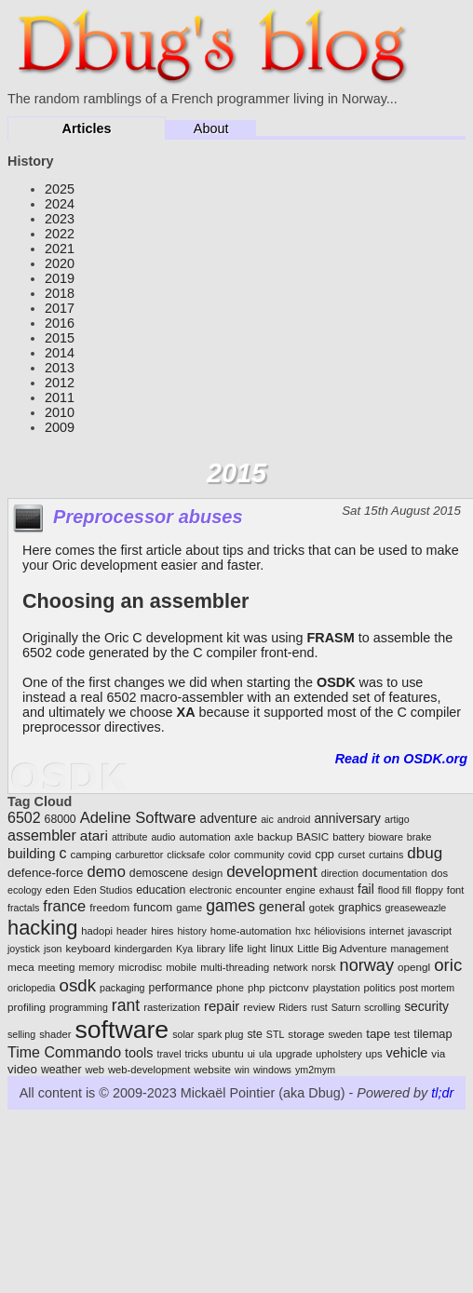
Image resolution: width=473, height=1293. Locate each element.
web (94, 1069)
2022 (59, 233)
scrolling (382, 1007)
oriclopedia (31, 987)
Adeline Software (138, 818)
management (420, 948)
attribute (130, 836)
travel (169, 1053)
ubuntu (227, 1053)
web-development (149, 1069)
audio (163, 836)
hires (162, 930)
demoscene (158, 873)
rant (126, 1005)
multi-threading (234, 967)
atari (94, 835)
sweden (345, 1034)
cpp (324, 854)
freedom (109, 907)
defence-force (45, 873)
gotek (321, 907)
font (456, 890)
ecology (24, 890)
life (236, 948)
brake (419, 836)
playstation (336, 987)
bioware (386, 836)
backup (274, 836)
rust (319, 1007)
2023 (59, 218)
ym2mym (315, 1069)
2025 (59, 189)
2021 (59, 248)
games (230, 905)
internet (387, 930)
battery (348, 836)
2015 (59, 337)
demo (107, 872)
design (207, 873)
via (438, 1053)
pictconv (289, 987)
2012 (59, 382)
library (210, 948)
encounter (259, 890)
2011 (59, 397)
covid (299, 854)
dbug (424, 853)
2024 (59, 203)
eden (58, 889)
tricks (197, 1053)
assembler (41, 835)
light (256, 948)
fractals (23, 907)
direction (339, 873)
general (282, 906)
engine (301, 890)
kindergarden (143, 948)
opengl (414, 967)
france (64, 906)
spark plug (220, 1034)
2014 (59, 352)
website (212, 1069)
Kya (184, 948)
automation (204, 836)
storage (306, 1034)
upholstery (338, 1053)
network (290, 967)
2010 (59, 412)
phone (230, 987)
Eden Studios (103, 890)
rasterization (171, 1007)
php (256, 987)
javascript (430, 930)
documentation (394, 873)
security (426, 1006)
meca (20, 967)
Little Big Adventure (341, 948)
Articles (87, 128)
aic (267, 819)
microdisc (140, 967)
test (402, 1034)
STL (275, 1034)
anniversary (347, 818)
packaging (122, 987)
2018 (59, 293)
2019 (59, 278)
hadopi (97, 930)
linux (281, 948)
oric (448, 965)
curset (351, 854)
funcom (152, 907)
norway (367, 965)
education (160, 889)
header (131, 930)
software (121, 1030)
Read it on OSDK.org (401, 758)
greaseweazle (416, 907)
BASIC (312, 836)
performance (181, 987)
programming (78, 1007)
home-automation (250, 930)
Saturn (345, 1007)
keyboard (88, 948)
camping (90, 854)
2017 (59, 308)
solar (183, 1034)
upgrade (294, 1053)
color (219, 854)
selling (21, 1034)
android (294, 819)
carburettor (139, 854)
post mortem (426, 987)
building (31, 853)
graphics (359, 907)
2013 (59, 367)
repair (221, 1006)
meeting (56, 967)
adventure (229, 818)
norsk (323, 967)
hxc (303, 930)
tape (378, 1034)
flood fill (395, 890)
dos (439, 873)
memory (96, 967)
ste (254, 1034)
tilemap (432, 1034)
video (22, 1069)
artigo (397, 819)
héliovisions (339, 930)
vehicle (407, 1052)
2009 (59, 427)
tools (139, 1052)
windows (272, 1069)
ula (265, 1053)
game (189, 907)
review (259, 1007)
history (191, 930)
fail (366, 889)
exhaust (336, 890)
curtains (386, 854)
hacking (42, 927)
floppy (429, 890)
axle (244, 836)
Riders (292, 1007)
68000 (60, 819)
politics (380, 987)
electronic (210, 890)
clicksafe (186, 854)
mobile (181, 967)
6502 (24, 818)
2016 (59, 323)
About (211, 128)
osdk (78, 985)
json (53, 948)
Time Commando (64, 1052)
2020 (59, 263)
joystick (23, 948)
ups (373, 1053)
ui (251, 1053)
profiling (26, 1007)
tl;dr (442, 1092)
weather (61, 1069)
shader (55, 1034)
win (242, 1069)
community (259, 854)
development (272, 872)
